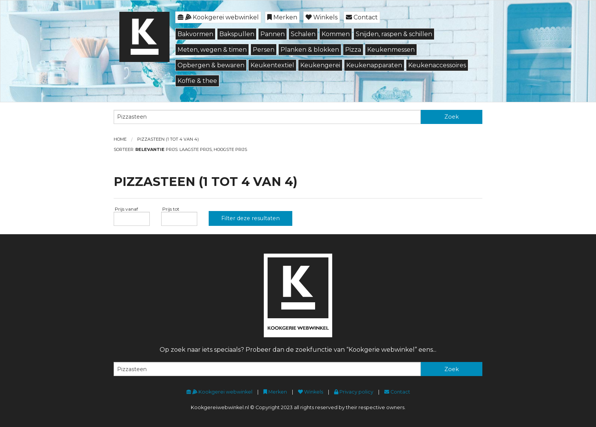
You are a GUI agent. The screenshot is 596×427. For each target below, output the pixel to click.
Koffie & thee (197, 80)
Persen (263, 49)
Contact (362, 17)
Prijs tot (170, 209)
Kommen (336, 34)
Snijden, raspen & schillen (394, 34)
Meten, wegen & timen (212, 49)
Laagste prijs (195, 149)
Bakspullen (236, 34)
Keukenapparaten (374, 65)
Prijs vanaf (126, 209)
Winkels (322, 17)
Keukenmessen (391, 49)
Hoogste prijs (230, 149)
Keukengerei (320, 65)
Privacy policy (353, 392)
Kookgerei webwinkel (218, 17)
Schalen (303, 34)
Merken (282, 17)
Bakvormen (195, 34)
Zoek (451, 116)
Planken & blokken (310, 49)
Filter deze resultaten (250, 218)
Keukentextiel (272, 65)
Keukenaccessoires (437, 65)
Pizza (353, 49)
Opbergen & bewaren (211, 65)
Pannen (272, 34)
